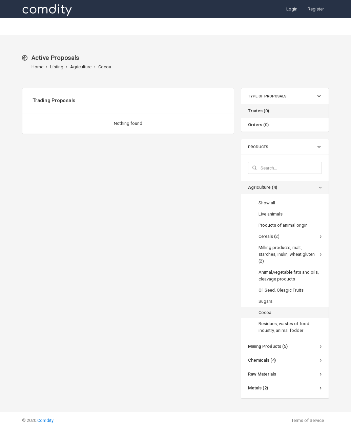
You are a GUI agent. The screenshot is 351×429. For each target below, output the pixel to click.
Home (37, 66)
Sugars (265, 301)
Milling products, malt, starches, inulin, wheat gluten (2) (287, 254)
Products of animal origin (283, 225)
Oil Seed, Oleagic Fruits (281, 290)
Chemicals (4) (262, 360)
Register (316, 9)
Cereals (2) (269, 236)
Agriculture (80, 66)
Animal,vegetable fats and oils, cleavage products (289, 275)
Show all (267, 202)
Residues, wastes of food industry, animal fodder (284, 327)
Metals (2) (258, 387)
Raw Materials (262, 374)
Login (291, 9)
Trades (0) (258, 110)
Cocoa (104, 66)
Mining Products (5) (268, 346)
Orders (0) (258, 124)
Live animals (271, 214)
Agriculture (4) (262, 187)
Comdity (45, 420)
